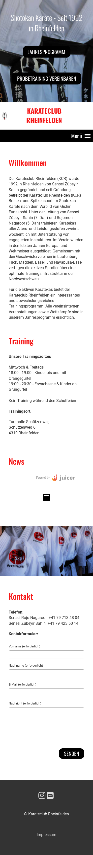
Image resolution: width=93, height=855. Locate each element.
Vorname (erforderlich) (24, 646)
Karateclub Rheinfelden (44, 115)
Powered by (43, 477)
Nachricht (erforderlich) (25, 703)
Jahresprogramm (46, 52)
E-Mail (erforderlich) (22, 684)
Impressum (46, 834)
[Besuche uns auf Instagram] (41, 795)
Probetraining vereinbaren (46, 78)
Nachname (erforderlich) (26, 665)
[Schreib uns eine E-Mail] (50, 795)
